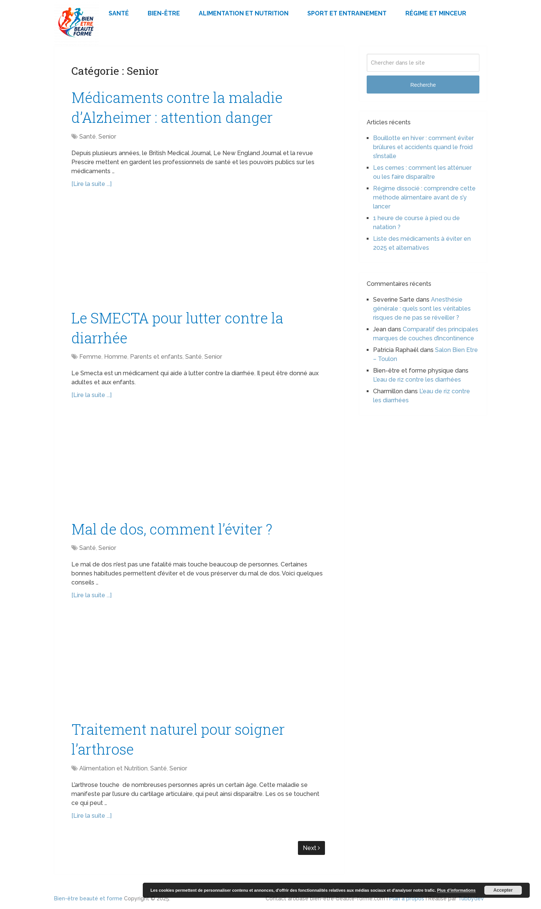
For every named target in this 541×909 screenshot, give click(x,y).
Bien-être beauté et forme (88, 898)
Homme (115, 356)
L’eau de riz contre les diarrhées (417, 379)
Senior (107, 136)
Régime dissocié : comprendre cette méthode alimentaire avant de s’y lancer (424, 197)
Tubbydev (471, 898)
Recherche (423, 85)
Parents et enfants (156, 356)
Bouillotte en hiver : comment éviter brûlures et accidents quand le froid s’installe (423, 147)
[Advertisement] (199, 252)
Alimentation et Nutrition (244, 13)
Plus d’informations (456, 890)
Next (311, 848)
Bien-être (164, 13)
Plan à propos (406, 898)
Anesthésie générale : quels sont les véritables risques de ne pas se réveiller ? (422, 308)
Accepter (502, 890)
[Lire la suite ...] (91, 183)
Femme (90, 356)
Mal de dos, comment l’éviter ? (171, 528)
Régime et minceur (435, 13)
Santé (119, 13)
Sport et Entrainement (347, 13)
